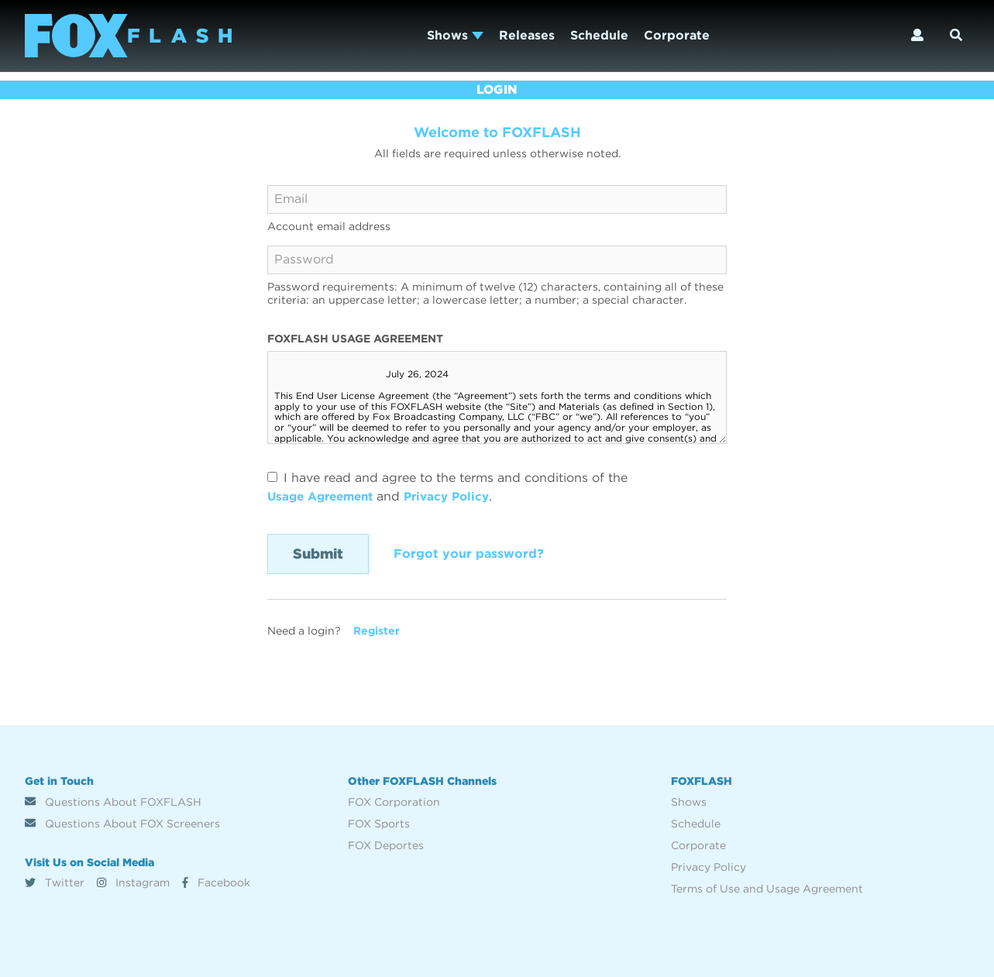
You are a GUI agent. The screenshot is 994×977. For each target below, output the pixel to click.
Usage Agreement (324, 496)
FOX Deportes (386, 845)
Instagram (133, 882)
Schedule (599, 35)
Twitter (54, 882)
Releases (527, 35)
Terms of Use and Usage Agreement (767, 888)
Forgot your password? (469, 553)
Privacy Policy (458, 496)
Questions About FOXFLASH (113, 802)
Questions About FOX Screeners (122, 823)
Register (376, 630)
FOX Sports (379, 823)
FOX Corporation (394, 802)
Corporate (677, 35)
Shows (455, 35)
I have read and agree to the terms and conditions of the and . (447, 487)
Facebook (216, 882)
